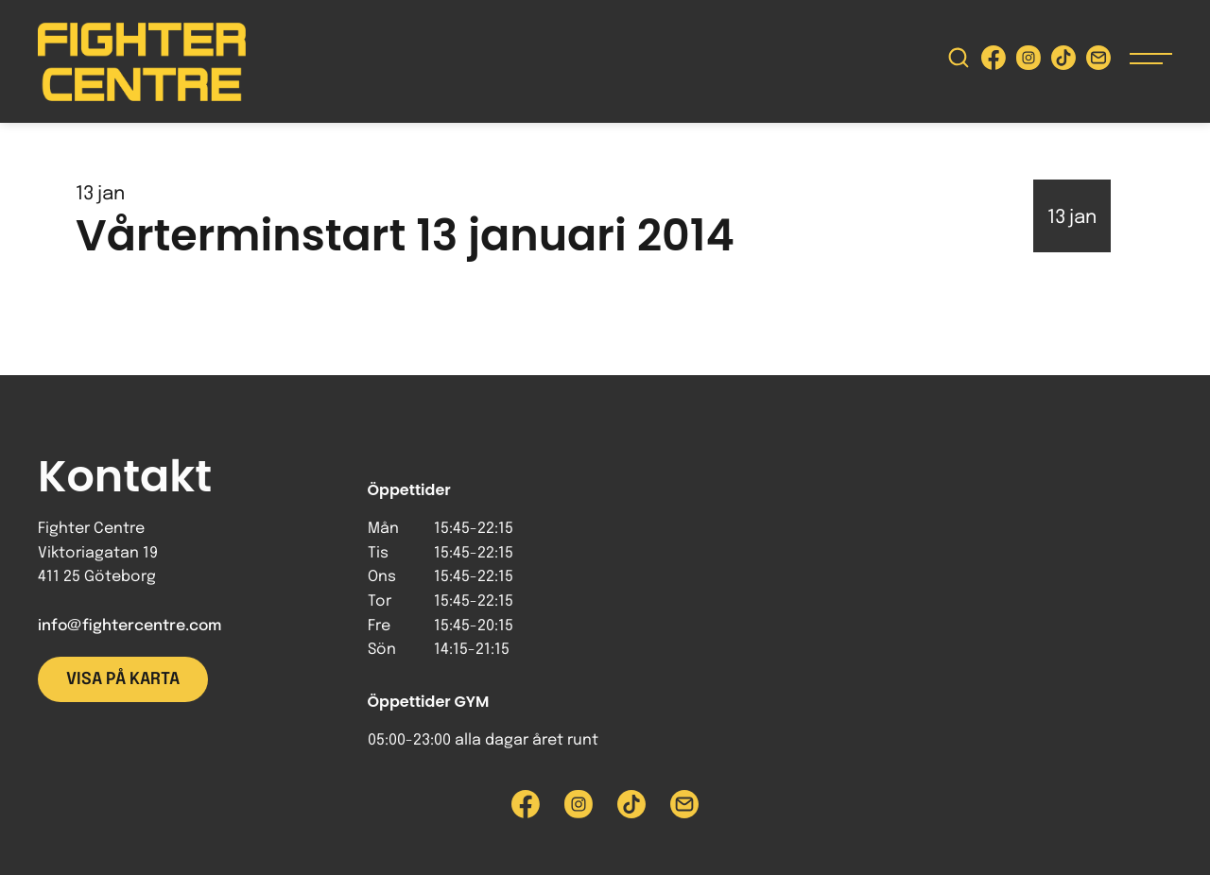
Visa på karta (123, 679)
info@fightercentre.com (129, 626)
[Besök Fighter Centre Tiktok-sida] (1063, 61)
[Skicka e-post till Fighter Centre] (1098, 61)
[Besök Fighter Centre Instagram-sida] (1028, 61)
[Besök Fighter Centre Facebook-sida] (993, 61)
